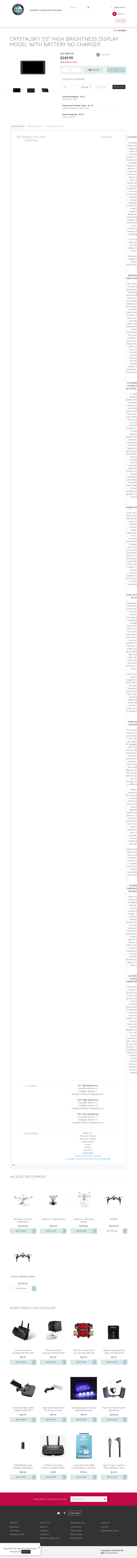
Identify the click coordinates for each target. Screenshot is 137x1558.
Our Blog (43, 1531)
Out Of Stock (111, 1231)
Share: (120, 30)
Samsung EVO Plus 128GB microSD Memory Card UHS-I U (84, 1468)
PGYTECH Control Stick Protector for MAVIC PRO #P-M (53, 1468)
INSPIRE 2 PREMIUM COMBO (23, 1276)
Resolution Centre (17, 1534)
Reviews (55, 126)
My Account (117, 7)
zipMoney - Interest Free (50, 1538)
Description (17, 126)
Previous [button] (8, 90)
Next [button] (53, 90)
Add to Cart (21, 1231)
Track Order (14, 1531)
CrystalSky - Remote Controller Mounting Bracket (88, 1158)
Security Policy (76, 1538)
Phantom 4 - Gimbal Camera (53, 1219)
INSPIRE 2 (114, 1219)
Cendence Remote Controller (87, 1156)
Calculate (119, 87)
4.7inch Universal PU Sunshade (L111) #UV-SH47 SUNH (23, 1353)
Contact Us (44, 1534)
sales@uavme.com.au (109, 1531)
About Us (43, 1527)
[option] (33, 67)
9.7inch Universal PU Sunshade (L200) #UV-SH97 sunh (53, 1353)
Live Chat (120, 21)
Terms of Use (75, 1527)
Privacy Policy (76, 1531)
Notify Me (94, 70)
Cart (119, 14)
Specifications (34, 126)
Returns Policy (76, 1534)
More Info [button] (26, 1552)
